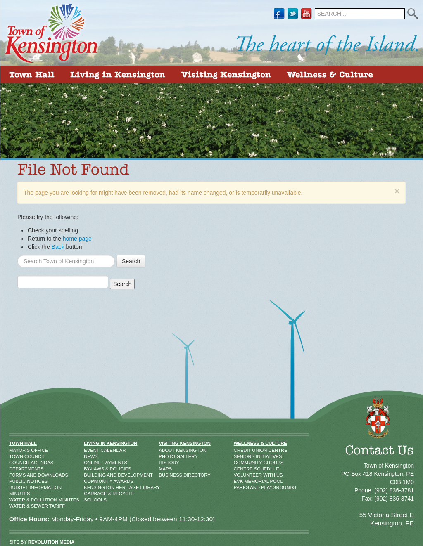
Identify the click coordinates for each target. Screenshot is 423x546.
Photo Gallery (167, 456)
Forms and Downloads (17, 475)
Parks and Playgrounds (242, 487)
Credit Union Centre (242, 450)
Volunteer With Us (242, 475)
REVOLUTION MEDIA (51, 541)
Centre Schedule (242, 468)
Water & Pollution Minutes (17, 499)
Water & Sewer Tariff (17, 505)
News (91, 456)
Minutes (17, 493)
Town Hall (23, 443)
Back (58, 246)
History (167, 462)
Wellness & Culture (260, 443)
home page (77, 238)
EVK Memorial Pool (242, 481)
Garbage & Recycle (93, 493)
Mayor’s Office (17, 450)
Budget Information (17, 487)
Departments (17, 468)
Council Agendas (17, 462)
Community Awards (93, 481)
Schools (93, 499)
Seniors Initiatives (242, 456)
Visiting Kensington (185, 443)
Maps (165, 468)
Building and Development (93, 475)
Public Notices (17, 481)
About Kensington (167, 450)
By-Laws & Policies (93, 468)
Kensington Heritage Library (93, 487)
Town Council (17, 456)
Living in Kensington (110, 443)
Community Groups (242, 462)
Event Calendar (93, 450)
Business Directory (167, 475)
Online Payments (93, 462)
